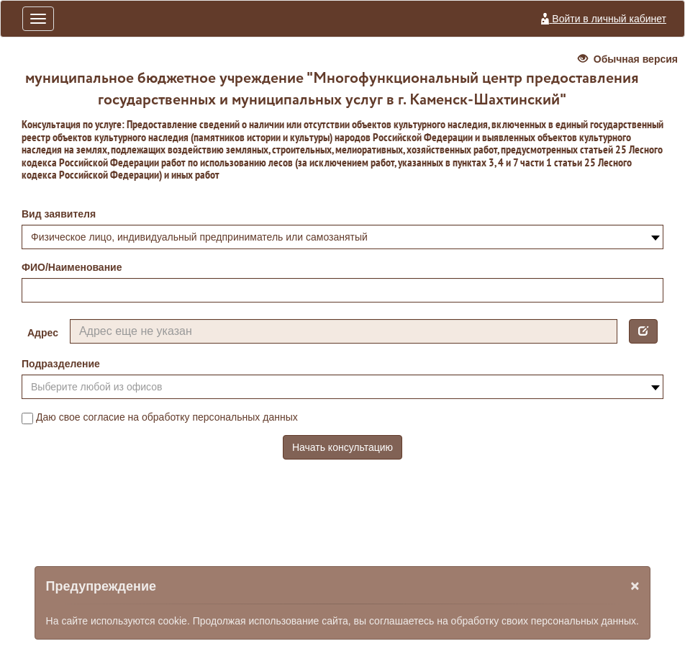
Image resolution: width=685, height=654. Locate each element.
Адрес (42, 333)
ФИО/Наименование (72, 267)
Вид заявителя (59, 214)
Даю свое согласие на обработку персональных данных (160, 417)
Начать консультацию (342, 447)
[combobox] (342, 237)
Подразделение (61, 363)
